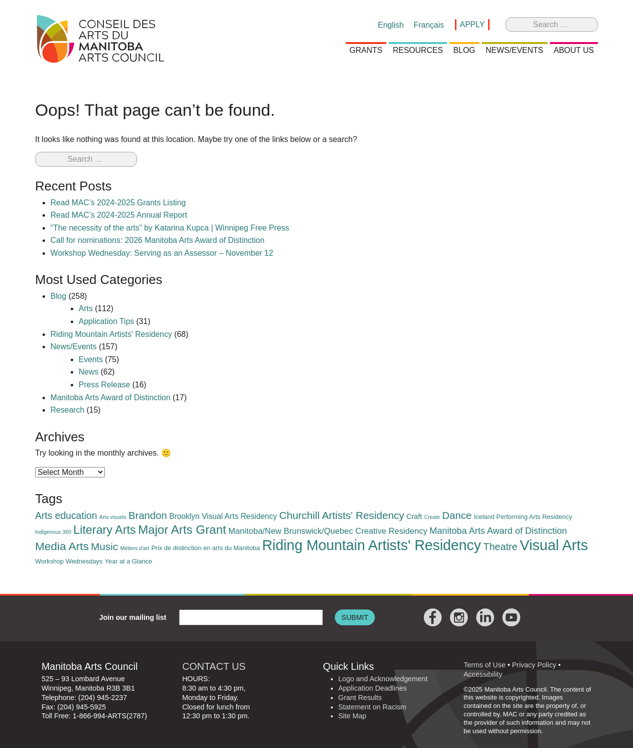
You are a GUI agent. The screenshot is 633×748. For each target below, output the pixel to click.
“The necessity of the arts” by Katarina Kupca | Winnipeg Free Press (169, 228)
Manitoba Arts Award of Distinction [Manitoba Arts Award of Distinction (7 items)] (498, 530)
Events (91, 359)
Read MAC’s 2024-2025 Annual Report (118, 215)
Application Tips (106, 321)
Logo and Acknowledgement (383, 679)
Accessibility (482, 674)
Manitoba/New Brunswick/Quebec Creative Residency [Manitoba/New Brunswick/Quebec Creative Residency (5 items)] (327, 531)
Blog (58, 296)
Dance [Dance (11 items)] (457, 515)
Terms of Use (484, 665)
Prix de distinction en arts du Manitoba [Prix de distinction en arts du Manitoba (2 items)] (205, 548)
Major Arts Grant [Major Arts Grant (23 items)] (182, 529)
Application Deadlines (372, 688)
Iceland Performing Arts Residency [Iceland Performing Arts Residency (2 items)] (523, 516)
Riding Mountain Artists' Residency (111, 334)
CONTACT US (213, 666)
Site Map (352, 716)
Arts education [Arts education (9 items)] (66, 515)
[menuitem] (390, 25)
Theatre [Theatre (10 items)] (500, 546)
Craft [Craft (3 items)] (414, 516)
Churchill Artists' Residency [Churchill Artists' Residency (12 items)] (342, 515)
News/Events (73, 346)
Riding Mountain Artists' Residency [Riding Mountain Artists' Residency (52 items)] (371, 545)
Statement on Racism (372, 707)
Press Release (104, 384)
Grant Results (360, 697)
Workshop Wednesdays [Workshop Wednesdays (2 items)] (68, 561)
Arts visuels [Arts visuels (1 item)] (112, 517)
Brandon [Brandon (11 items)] (148, 515)
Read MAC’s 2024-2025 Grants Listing (118, 202)
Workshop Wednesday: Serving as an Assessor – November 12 (161, 253)
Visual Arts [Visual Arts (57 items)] (554, 545)
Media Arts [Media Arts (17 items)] (62, 546)
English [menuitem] (391, 25)
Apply (472, 24)
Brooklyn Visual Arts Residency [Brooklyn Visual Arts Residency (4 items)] (223, 516)
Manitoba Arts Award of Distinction (110, 397)
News (88, 372)
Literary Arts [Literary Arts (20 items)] (104, 529)
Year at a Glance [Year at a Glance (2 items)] (128, 561)
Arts (85, 308)
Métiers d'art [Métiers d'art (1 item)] (134, 548)
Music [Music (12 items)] (104, 546)
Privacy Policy (534, 665)
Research (67, 410)
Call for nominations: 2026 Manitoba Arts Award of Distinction (157, 240)
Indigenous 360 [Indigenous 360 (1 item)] (53, 532)
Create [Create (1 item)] (432, 517)
